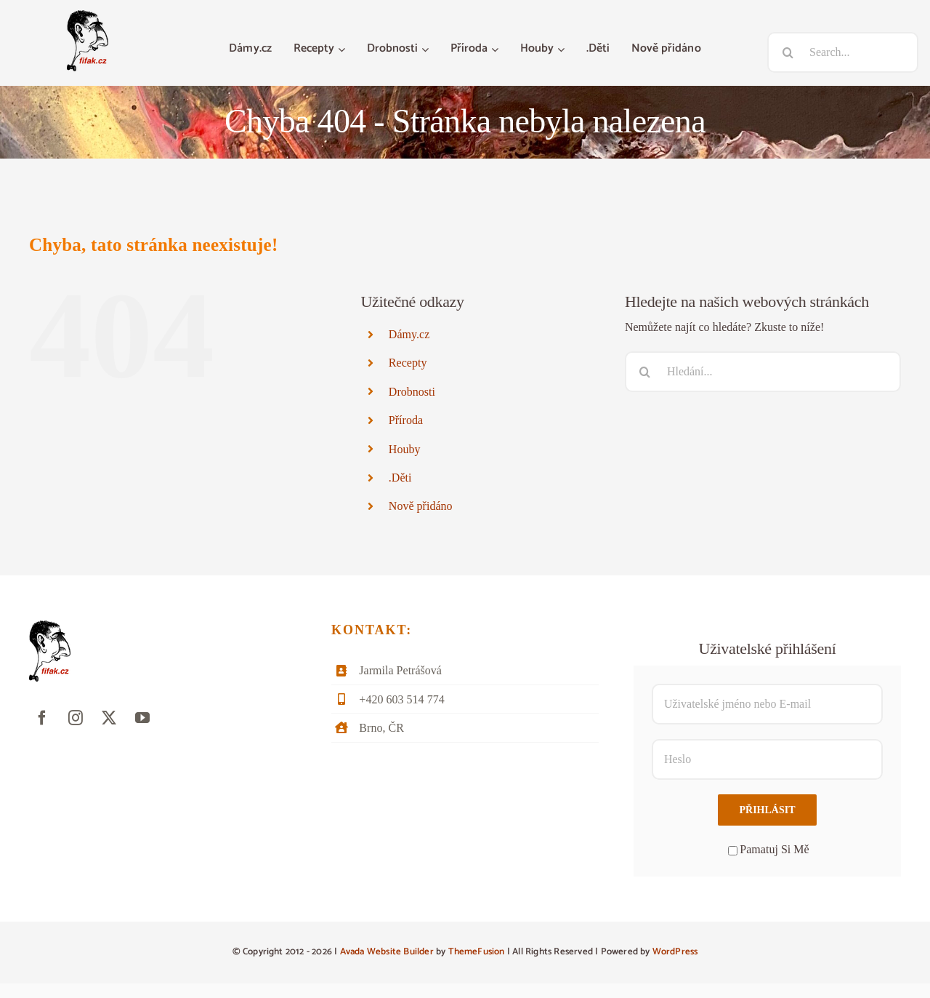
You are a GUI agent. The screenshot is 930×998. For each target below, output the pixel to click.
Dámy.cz (409, 334)
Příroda (406, 420)
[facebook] (42, 718)
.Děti (400, 477)
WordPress (675, 951)
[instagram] (75, 718)
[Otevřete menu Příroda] (496, 49)
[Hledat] (787, 52)
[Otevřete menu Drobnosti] (426, 49)
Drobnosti (412, 392)
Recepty (408, 362)
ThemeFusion (476, 951)
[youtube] (142, 718)
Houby (405, 449)
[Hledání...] (763, 371)
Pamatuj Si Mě (768, 849)
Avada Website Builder (387, 951)
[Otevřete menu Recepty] (343, 49)
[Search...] (842, 52)
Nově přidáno (421, 506)
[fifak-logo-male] (87, 15)
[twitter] (109, 718)
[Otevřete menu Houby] (562, 49)
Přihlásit (767, 810)
